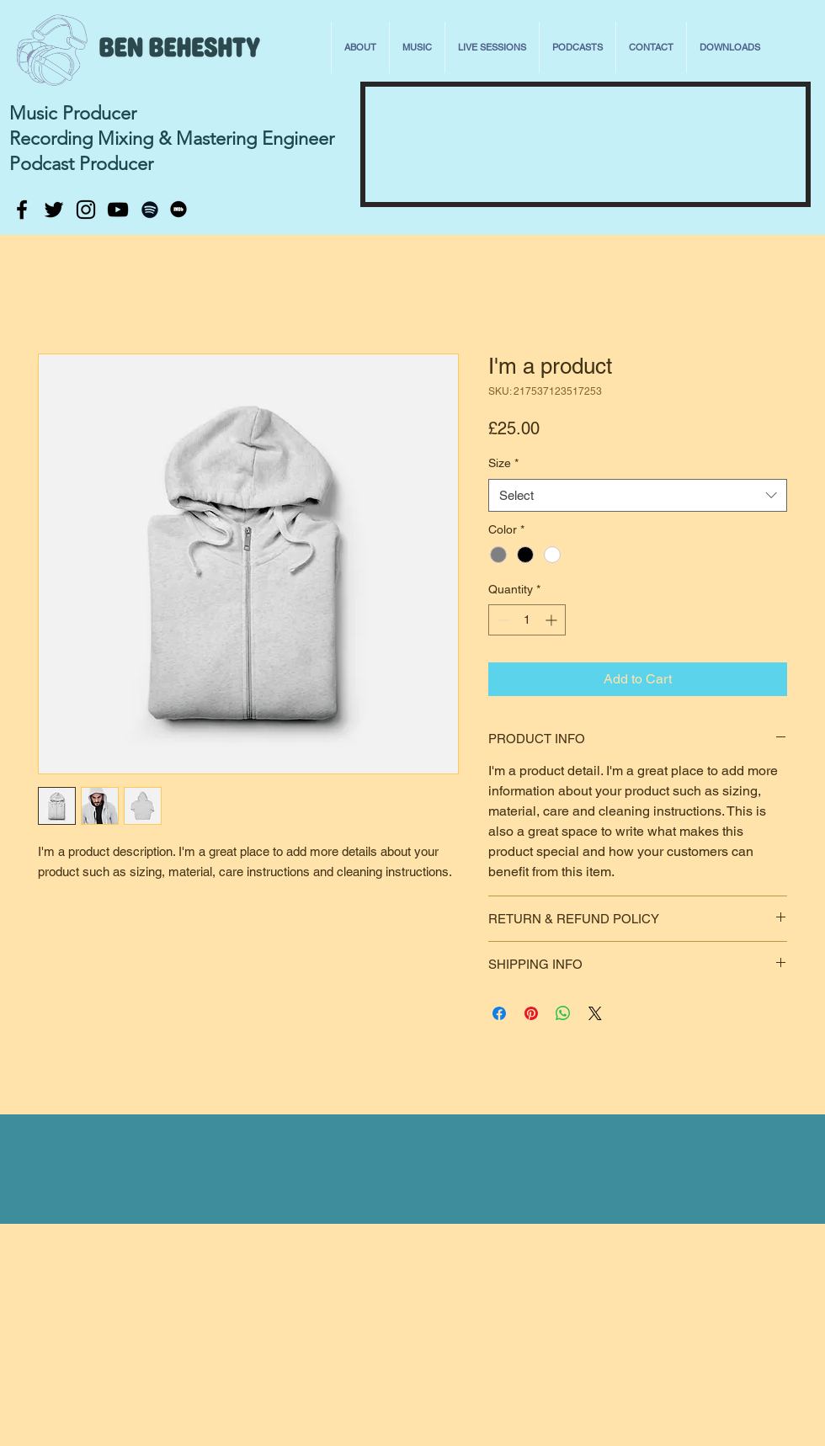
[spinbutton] (527, 620)
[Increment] (552, 620)
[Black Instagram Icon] (85, 209)
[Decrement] (501, 620)
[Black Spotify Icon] (149, 209)
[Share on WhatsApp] (563, 1013)
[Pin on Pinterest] (531, 1013)
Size (503, 463)
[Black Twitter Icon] (54, 209)
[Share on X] (595, 1013)
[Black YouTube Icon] (117, 209)
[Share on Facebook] (499, 1013)
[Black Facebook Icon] (22, 209)
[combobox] (637, 495)
